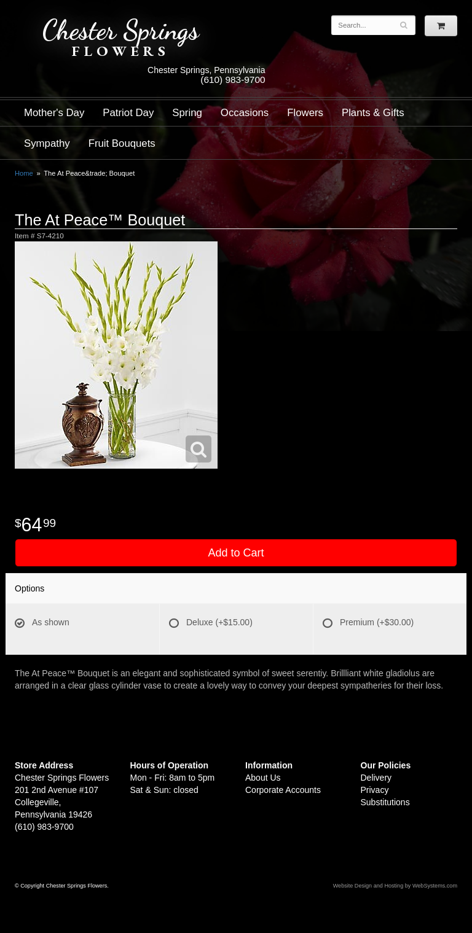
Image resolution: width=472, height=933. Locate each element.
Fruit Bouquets (121, 143)
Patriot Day (128, 113)
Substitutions (385, 802)
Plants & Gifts (373, 113)
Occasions (245, 113)
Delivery (376, 778)
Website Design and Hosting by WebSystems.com (395, 886)
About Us (263, 778)
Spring (187, 113)
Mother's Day (54, 113)
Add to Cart (236, 553)
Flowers (305, 113)
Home (24, 173)
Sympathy (47, 143)
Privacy (375, 790)
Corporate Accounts (283, 790)
